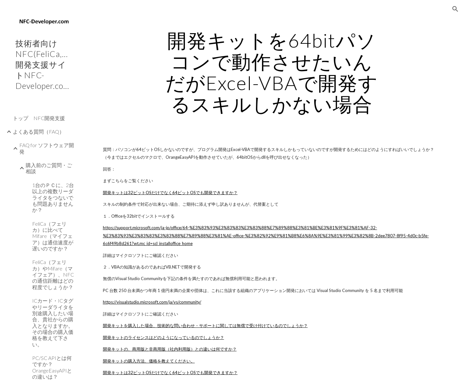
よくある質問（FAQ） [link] (38, 131)
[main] (272, 72)
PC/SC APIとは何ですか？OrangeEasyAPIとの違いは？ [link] (52, 367)
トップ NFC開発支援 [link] (39, 118)
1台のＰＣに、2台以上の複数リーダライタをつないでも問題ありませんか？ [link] (53, 197)
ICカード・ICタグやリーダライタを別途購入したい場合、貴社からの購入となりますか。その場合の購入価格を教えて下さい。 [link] (52, 322)
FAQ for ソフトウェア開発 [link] (46, 148)
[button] (455, 9)
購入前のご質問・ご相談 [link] (49, 168)
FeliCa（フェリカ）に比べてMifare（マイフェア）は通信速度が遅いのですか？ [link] (52, 236)
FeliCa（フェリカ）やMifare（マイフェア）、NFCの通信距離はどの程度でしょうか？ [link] (53, 274)
